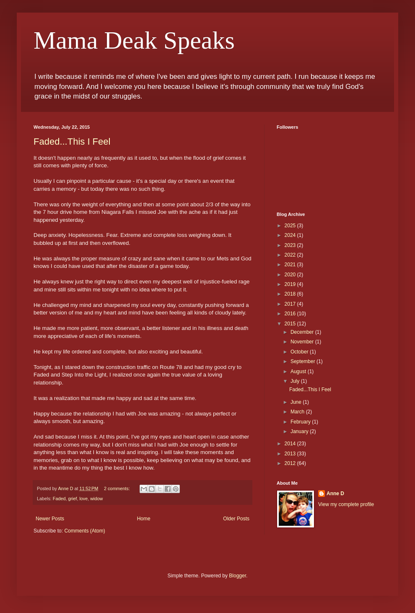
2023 (291, 245)
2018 (291, 294)
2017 (291, 304)
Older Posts (236, 519)
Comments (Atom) (84, 531)
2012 (291, 463)
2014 (291, 444)
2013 (291, 454)
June (296, 402)
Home (143, 519)
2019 (291, 284)
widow (96, 498)
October (300, 352)
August (299, 371)
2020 (291, 275)
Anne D (335, 493)
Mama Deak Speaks (134, 40)
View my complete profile (346, 504)
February (301, 422)
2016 (291, 314)
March (298, 412)
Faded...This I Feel (72, 141)
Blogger (237, 576)
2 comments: (117, 488)
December (302, 332)
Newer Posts (50, 519)
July (295, 381)
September (303, 361)
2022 (291, 255)
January (300, 431)
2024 (291, 235)
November (302, 342)
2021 (291, 265)
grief (72, 498)
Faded (59, 498)
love (83, 498)
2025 (291, 226)
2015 (291, 324)
